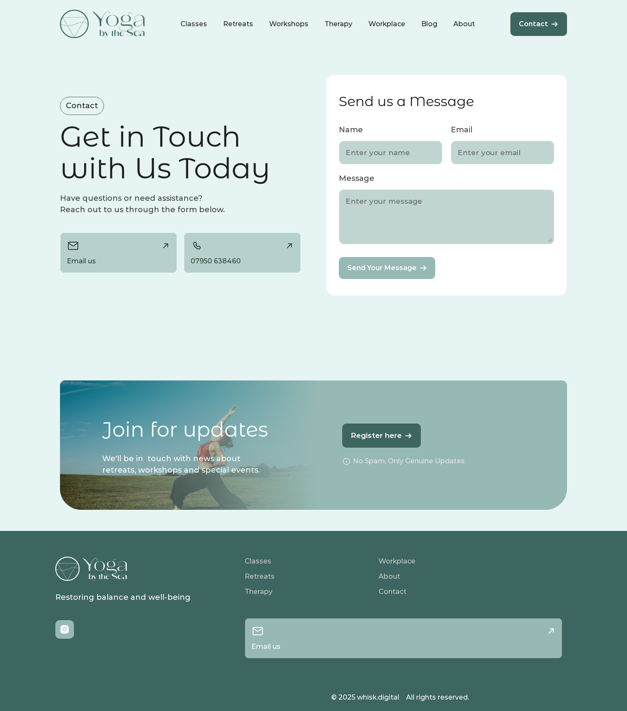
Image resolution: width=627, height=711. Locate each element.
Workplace (397, 561)
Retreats (260, 576)
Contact (392, 592)
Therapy (259, 592)
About (389, 576)
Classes (258, 561)
